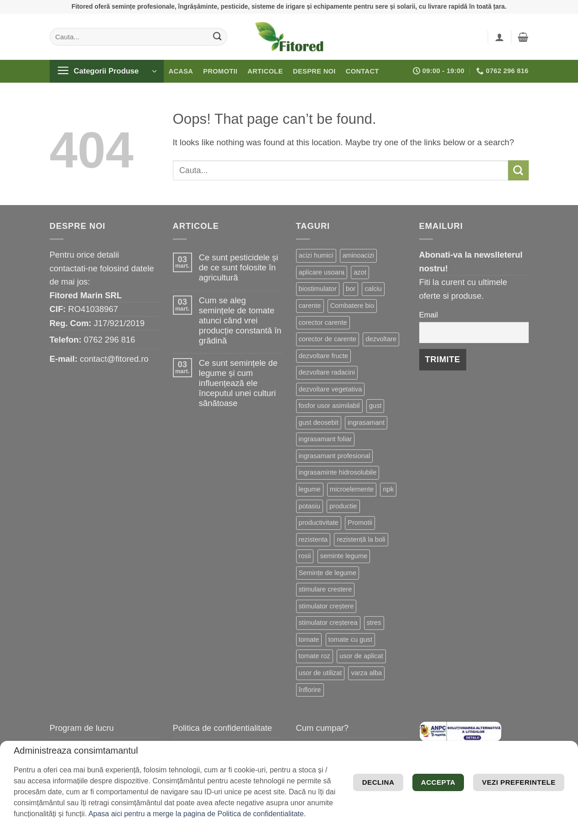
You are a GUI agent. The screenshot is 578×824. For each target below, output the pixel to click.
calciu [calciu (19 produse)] (373, 288)
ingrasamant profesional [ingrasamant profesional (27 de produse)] (334, 456)
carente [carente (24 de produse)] (310, 305)
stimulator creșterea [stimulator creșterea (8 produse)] (328, 622)
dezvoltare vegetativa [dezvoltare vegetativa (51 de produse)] (330, 389)
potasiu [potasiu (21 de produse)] (309, 506)
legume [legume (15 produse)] (310, 489)
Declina (455, 790)
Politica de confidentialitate (222, 728)
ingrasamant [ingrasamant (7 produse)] (366, 422)
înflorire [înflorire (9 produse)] (310, 689)
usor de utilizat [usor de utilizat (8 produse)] (320, 672)
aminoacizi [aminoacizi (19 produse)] (358, 255)
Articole (265, 71)
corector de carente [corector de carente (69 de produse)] (328, 339)
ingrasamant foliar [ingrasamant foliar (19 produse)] (325, 439)
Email (428, 315)
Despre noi (314, 71)
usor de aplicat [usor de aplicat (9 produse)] (361, 656)
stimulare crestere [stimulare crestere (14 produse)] (325, 589)
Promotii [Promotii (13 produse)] (360, 522)
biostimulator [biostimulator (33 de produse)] (318, 288)
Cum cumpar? (322, 728)
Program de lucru (82, 728)
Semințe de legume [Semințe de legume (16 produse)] (328, 572)
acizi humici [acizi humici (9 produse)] (316, 255)
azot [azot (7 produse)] (360, 272)
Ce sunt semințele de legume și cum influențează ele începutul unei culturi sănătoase (238, 383)
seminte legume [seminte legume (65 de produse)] (344, 556)
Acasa (181, 71)
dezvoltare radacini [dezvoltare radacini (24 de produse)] (327, 372)
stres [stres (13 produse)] (374, 622)
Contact (362, 71)
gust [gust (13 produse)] (375, 405)
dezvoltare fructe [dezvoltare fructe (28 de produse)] (324, 355)
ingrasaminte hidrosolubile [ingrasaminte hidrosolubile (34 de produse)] (338, 472)
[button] (499, 37)
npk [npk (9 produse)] (388, 489)
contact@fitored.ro (114, 359)
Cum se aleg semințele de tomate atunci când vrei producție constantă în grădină (240, 320)
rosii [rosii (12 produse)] (305, 556)
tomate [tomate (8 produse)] (309, 639)
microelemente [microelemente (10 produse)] (352, 489)
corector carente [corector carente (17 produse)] (323, 322)
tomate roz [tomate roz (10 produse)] (314, 656)
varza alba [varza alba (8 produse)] (366, 672)
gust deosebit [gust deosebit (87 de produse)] (318, 422)
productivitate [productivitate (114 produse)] (318, 522)
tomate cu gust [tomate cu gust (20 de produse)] (350, 639)
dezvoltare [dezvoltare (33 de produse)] (380, 339)
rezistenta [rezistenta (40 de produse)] (313, 539)
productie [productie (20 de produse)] (343, 506)
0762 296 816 (109, 339)
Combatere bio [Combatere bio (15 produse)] (352, 305)
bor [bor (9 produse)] (350, 288)
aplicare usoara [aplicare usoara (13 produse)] (322, 272)
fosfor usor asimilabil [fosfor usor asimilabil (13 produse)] (329, 405)
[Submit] (217, 36)
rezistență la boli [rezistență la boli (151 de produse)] (361, 539)
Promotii (220, 71)
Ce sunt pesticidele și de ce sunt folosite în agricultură (238, 267)
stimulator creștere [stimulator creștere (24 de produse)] (326, 606)
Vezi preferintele (509, 763)
